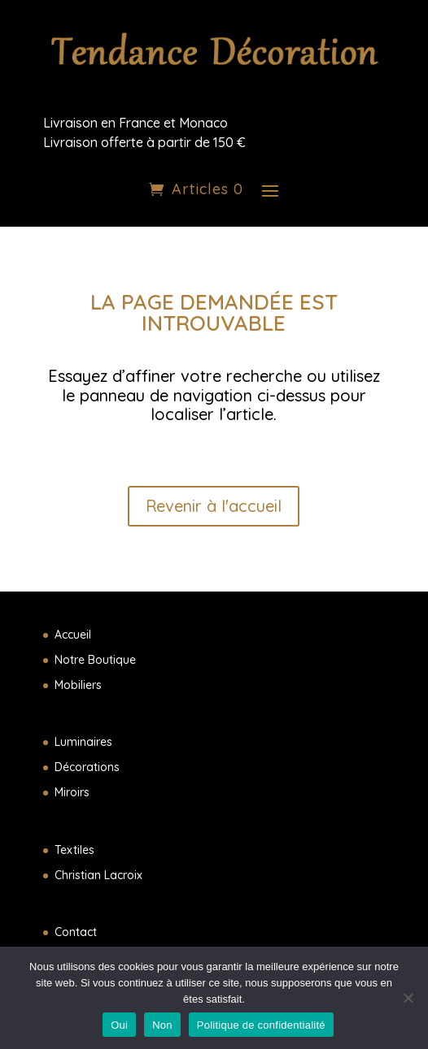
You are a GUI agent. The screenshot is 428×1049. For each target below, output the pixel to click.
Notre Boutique (95, 659)
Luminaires (83, 742)
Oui (119, 1025)
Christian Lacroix (98, 875)
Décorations (87, 767)
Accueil (73, 634)
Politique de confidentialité (261, 1025)
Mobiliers (78, 685)
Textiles (74, 850)
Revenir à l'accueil (214, 506)
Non (162, 1025)
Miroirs (72, 792)
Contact (76, 932)
